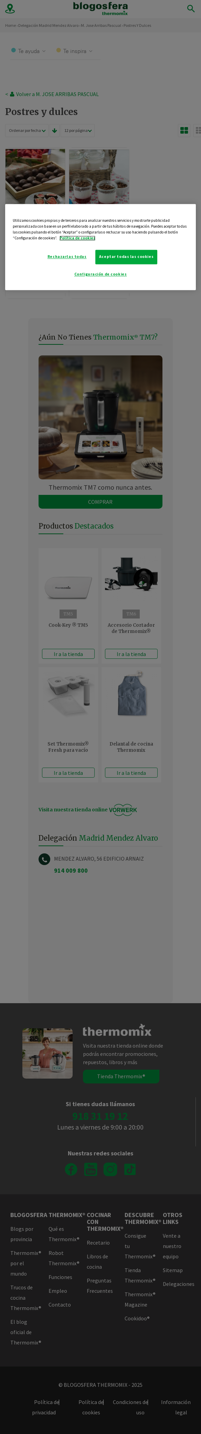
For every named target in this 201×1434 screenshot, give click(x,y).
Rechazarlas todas (67, 256)
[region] (100, 247)
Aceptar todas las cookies (126, 256)
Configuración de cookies (100, 274)
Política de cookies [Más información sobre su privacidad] (77, 238)
